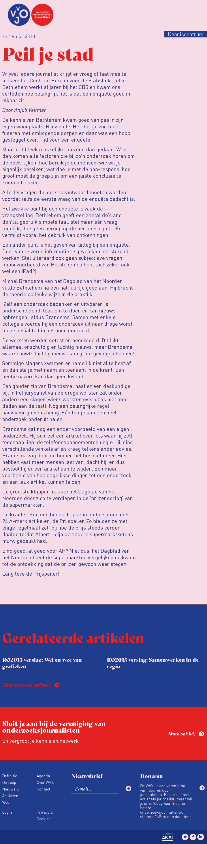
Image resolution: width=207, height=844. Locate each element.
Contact (43, 788)
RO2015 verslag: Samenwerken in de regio (153, 663)
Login (7, 811)
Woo (5, 802)
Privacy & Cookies (45, 815)
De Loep (9, 782)
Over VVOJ (46, 782)
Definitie (9, 775)
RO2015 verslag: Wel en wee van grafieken (42, 663)
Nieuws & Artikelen (10, 792)
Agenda (43, 775)
